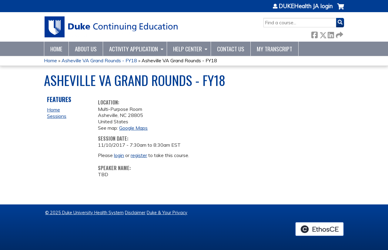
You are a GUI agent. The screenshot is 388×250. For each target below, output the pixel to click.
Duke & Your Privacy (167, 212)
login (119, 155)
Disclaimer (135, 212)
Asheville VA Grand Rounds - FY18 (99, 60)
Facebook (314, 33)
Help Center (187, 48)
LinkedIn (331, 33)
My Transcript (274, 48)
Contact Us (230, 48)
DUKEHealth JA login (306, 6)
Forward (339, 33)
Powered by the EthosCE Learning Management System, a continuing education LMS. (319, 229)
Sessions (56, 116)
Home (56, 48)
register (139, 155)
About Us (86, 48)
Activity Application (133, 48)
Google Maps (133, 128)
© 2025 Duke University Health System (84, 212)
